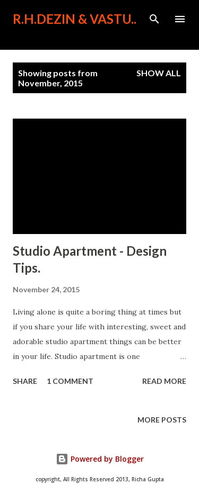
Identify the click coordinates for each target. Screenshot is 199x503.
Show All (158, 73)
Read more (164, 380)
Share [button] (25, 380)
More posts (161, 419)
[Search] (154, 19)
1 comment (70, 380)
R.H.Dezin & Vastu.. (74, 18)
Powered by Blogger (100, 459)
